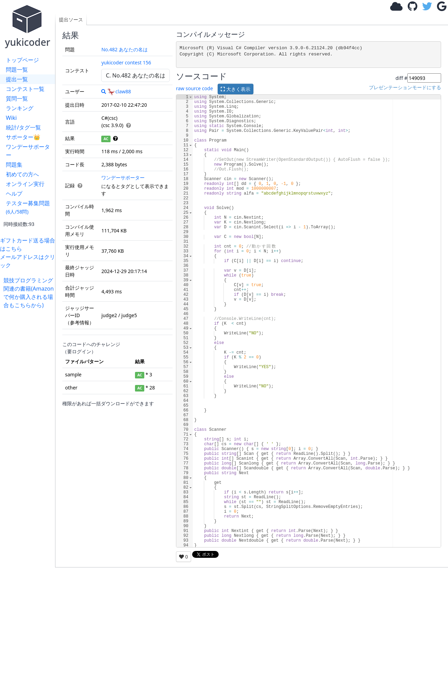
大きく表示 (235, 89)
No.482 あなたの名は (124, 49)
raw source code (194, 88)
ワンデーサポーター (28, 151)
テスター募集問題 (28, 207)
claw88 (119, 91)
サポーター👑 (23, 137)
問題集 (14, 164)
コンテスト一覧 (25, 89)
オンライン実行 (25, 184)
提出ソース (71, 19)
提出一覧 (17, 79)
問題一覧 (17, 69)
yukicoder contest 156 (126, 62)
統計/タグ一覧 (23, 127)
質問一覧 (17, 98)
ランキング (19, 108)
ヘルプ (14, 193)
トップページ (22, 60)
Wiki (11, 118)
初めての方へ (22, 174)
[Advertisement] (29, 412)
